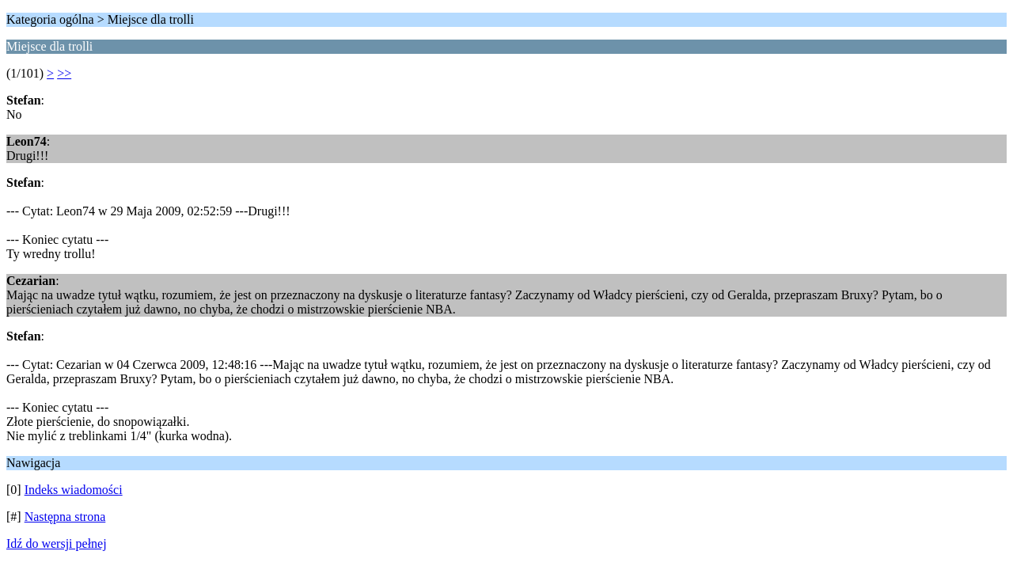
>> (64, 73)
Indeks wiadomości (74, 489)
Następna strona (65, 516)
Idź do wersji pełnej (56, 543)
